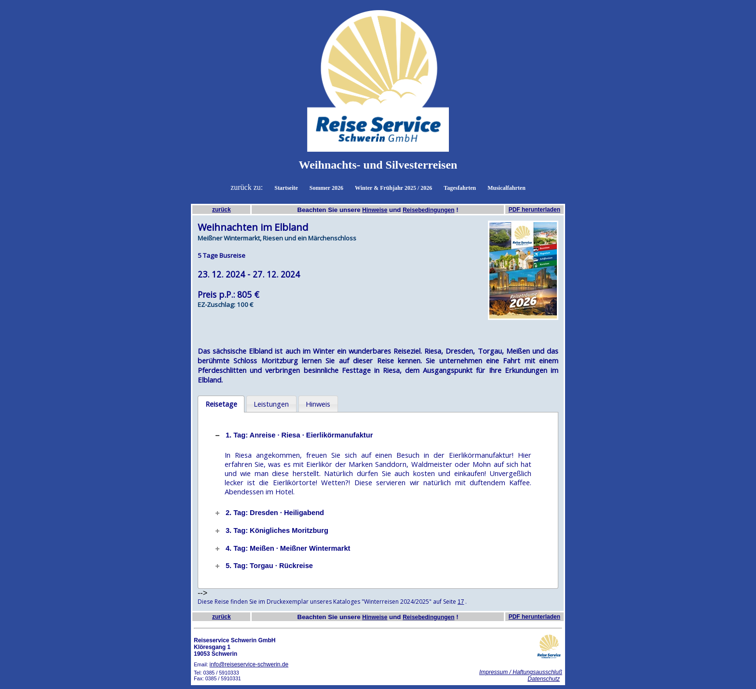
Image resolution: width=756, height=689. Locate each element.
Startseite (286, 188)
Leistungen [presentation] (271, 404)
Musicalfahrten (506, 188)
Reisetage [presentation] (221, 404)
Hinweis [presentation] (318, 404)
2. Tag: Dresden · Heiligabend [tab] (269, 513)
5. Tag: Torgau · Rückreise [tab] (263, 566)
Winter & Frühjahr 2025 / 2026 (393, 188)
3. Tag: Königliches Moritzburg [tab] (271, 530)
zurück (221, 209)
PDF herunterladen (534, 209)
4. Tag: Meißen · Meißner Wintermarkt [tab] (282, 548)
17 (461, 601)
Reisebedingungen (428, 210)
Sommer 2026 (326, 188)
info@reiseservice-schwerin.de (249, 664)
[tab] (221, 404)
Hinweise (374, 210)
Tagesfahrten (460, 188)
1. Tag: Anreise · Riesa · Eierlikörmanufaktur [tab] (293, 435)
